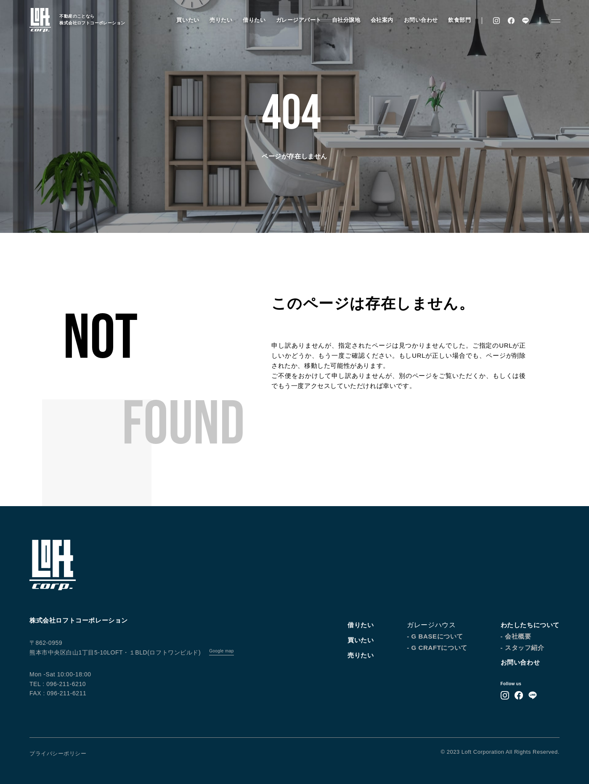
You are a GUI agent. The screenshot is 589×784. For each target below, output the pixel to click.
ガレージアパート (298, 20)
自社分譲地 (346, 20)
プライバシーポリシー (57, 753)
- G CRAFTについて (437, 647)
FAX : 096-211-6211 (57, 693)
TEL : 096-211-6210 (57, 684)
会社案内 (381, 20)
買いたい (187, 20)
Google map (221, 651)
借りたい (254, 20)
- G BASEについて (435, 636)
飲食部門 (459, 20)
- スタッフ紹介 (522, 647)
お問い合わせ (420, 20)
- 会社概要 (516, 636)
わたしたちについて (530, 624)
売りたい (221, 20)
